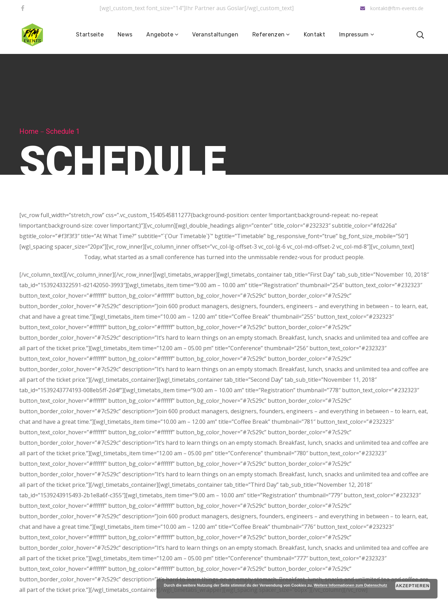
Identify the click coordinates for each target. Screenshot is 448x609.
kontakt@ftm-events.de (392, 8)
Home (28, 131)
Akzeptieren (413, 585)
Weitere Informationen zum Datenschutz (350, 585)
